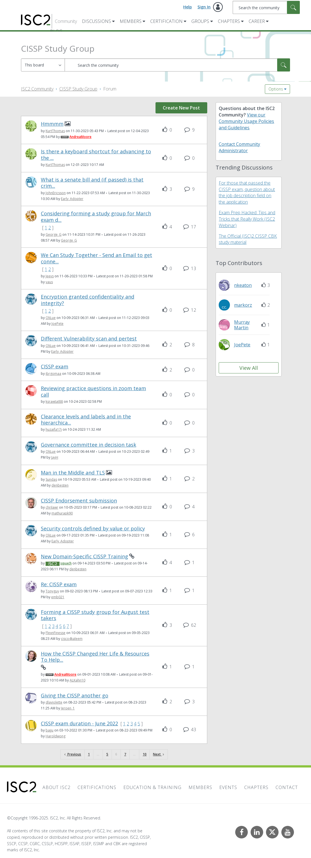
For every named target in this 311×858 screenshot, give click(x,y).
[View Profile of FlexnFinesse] (55, 632)
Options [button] (275, 89)
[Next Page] (158, 754)
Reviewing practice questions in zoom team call (93, 391)
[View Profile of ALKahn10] (77, 680)
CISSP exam (54, 366)
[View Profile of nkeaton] (243, 285)
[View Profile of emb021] (57, 597)
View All (248, 367)
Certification (166, 21)
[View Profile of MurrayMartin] (242, 325)
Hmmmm (52, 124)
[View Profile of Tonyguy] (52, 591)
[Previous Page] (73, 754)
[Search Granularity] (43, 65)
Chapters (229, 21)
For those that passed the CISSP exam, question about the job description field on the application (247, 192)
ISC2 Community (37, 89)
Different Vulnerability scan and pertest (89, 338)
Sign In (204, 6)
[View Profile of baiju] (49, 730)
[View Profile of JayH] (54, 457)
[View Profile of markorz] (243, 305)
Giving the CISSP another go (74, 695)
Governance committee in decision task (88, 445)
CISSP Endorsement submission (79, 500)
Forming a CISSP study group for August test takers (95, 615)
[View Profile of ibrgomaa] (53, 373)
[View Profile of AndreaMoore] (80, 136)
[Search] (266, 7)
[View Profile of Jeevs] (50, 276)
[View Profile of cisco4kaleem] (72, 638)
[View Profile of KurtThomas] (55, 130)
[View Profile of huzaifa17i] (54, 429)
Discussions (96, 21)
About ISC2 (56, 787)
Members (131, 21)
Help (187, 6)
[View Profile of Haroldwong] (55, 736)
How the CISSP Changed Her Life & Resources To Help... (95, 656)
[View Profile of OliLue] (51, 317)
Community (66, 21)
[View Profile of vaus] (49, 282)
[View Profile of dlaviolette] (54, 702)
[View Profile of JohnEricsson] (56, 192)
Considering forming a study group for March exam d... (96, 216)
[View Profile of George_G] (54, 234)
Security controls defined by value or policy (93, 528)
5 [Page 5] (107, 754)
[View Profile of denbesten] (60, 485)
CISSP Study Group (78, 89)
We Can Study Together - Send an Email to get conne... (96, 258)
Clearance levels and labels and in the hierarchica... (86, 419)
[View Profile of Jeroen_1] (68, 708)
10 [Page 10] (145, 754)
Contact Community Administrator (239, 147)
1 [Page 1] (89, 754)
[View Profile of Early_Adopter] (72, 198)
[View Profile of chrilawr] (52, 507)
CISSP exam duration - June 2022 (79, 723)
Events (228, 787)
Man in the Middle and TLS (73, 472)
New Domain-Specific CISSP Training (84, 556)
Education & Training (152, 787)
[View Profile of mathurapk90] (62, 513)
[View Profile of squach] (66, 563)
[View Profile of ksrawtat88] (54, 401)
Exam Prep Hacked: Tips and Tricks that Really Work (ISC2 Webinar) (247, 218)
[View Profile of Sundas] (51, 479)
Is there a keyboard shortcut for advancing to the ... (96, 154)
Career (257, 21)
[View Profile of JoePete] (57, 323)
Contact (286, 787)
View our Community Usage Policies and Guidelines (246, 121)
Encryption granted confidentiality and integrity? (87, 300)
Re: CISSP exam (59, 584)
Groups (200, 21)
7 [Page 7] (125, 754)
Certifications (96, 787)
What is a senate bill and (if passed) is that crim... (92, 183)
